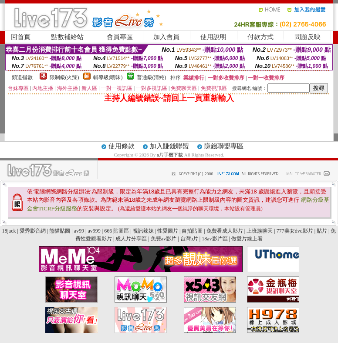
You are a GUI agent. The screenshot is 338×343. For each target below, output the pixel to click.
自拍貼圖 (192, 231)
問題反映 (307, 36)
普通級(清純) (151, 77)
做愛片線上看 (247, 239)
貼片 (322, 231)
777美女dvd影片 (295, 231)
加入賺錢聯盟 (169, 146)
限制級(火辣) (64, 77)
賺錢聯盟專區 (223, 146)
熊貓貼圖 (59, 231)
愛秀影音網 (33, 231)
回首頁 (20, 36)
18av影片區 (214, 239)
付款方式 (260, 36)
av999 (94, 231)
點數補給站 (67, 36)
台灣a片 (189, 239)
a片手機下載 (170, 154)
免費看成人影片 (224, 231)
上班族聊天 (260, 231)
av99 (79, 231)
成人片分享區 (131, 239)
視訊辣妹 (143, 231)
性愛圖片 (167, 231)
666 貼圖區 (116, 231)
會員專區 (120, 36)
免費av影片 (163, 239)
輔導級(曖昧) (108, 77)
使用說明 (213, 36)
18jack (9, 231)
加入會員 (166, 36)
